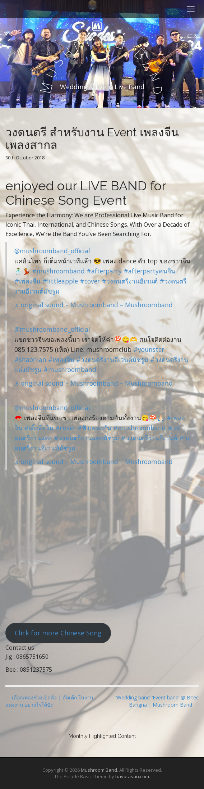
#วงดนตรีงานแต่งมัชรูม (86, 438)
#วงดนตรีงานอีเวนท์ (149, 438)
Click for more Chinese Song (58, 633)
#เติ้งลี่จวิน (39, 427)
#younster (148, 349)
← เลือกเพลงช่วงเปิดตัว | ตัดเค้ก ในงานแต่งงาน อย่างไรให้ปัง (49, 701)
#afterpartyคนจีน (149, 271)
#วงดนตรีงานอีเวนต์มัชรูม (112, 359)
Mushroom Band (99, 770)
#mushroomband (58, 271)
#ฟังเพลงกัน (94, 427)
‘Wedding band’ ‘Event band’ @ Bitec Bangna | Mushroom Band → (157, 701)
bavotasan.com (132, 776)
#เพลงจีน (27, 281)
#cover (90, 281)
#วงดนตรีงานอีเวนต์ (130, 281)
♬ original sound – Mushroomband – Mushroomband (93, 304)
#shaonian (30, 359)
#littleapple (60, 281)
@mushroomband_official (52, 250)
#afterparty (104, 271)
